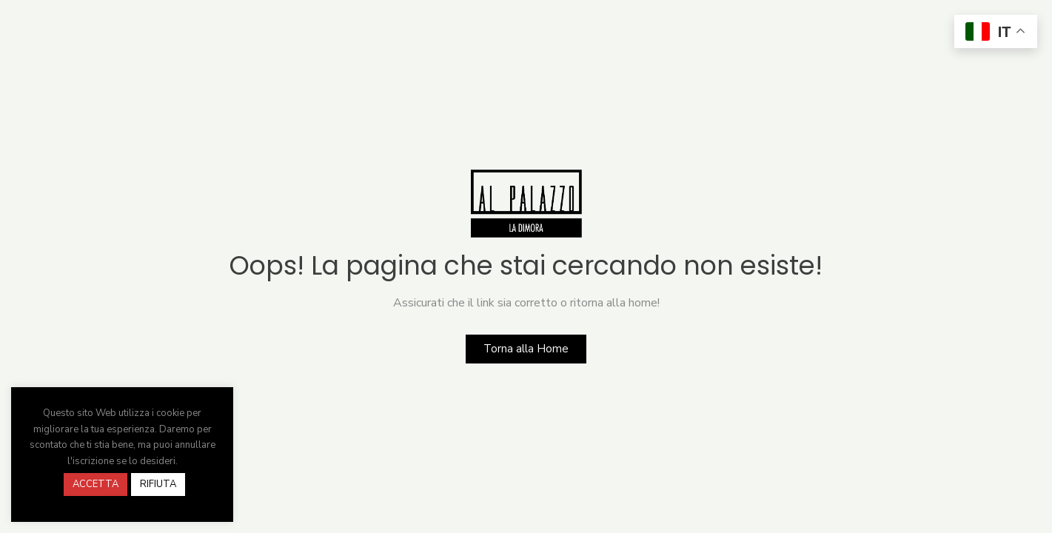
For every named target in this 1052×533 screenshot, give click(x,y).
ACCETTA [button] (95, 484)
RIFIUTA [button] (158, 484)
